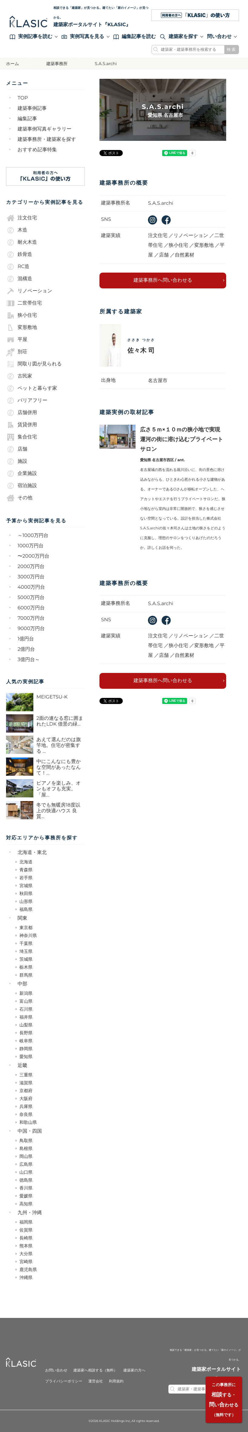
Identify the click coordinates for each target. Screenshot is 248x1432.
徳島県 (25, 1180)
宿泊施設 (21, 485)
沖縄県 (25, 1277)
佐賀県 (25, 1230)
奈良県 (25, 1114)
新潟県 (25, 993)
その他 (19, 498)
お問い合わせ (56, 1370)
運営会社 (95, 1381)
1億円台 (26, 639)
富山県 (25, 1001)
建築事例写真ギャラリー (45, 129)
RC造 (17, 266)
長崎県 (25, 1238)
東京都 (25, 927)
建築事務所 (57, 63)
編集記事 (27, 119)
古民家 (19, 376)
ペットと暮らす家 (31, 388)
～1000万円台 (33, 535)
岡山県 (25, 1156)
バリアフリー (26, 400)
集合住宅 (21, 437)
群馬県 (25, 975)
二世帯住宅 (24, 303)
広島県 (25, 1164)
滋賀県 (25, 1082)
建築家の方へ (134, 1370)
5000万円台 (31, 598)
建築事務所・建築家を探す (47, 139)
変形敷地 (21, 327)
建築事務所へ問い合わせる (162, 280)
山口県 (25, 1172)
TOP (23, 98)
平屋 (16, 339)
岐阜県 (25, 1041)
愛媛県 (25, 1196)
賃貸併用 (21, 425)
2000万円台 (31, 567)
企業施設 (21, 473)
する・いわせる (223, 1399)
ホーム (12, 63)
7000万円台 (31, 618)
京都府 (25, 1090)
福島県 (25, 909)
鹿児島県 (28, 1269)
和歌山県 (28, 1122)
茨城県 (25, 959)
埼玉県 (25, 951)
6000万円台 (31, 608)
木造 (16, 230)
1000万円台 (31, 546)
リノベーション (29, 291)
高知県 (25, 1204)
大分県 (25, 1253)
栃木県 (25, 967)
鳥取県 (25, 1140)
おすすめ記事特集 (37, 150)
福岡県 (25, 1222)
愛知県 (25, 1056)
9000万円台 (31, 629)
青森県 (25, 870)
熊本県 (25, 1246)
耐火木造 (21, 242)
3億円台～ (29, 660)
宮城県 (25, 885)
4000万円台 (31, 587)
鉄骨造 (19, 254)
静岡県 (25, 1048)
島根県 (25, 1148)
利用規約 (116, 1381)
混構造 (19, 279)
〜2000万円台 (33, 556)
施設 (16, 461)
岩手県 (25, 877)
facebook (166, 220)
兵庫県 (25, 1106)
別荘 (16, 352)
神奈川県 (28, 935)
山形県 (25, 901)
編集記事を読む (134, 37)
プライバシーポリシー (63, 1381)
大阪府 (25, 1098)
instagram (152, 220)
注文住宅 (21, 218)
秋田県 (25, 893)
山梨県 (25, 1025)
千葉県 (25, 943)
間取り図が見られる (34, 364)
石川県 (25, 1009)
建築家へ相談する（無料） (95, 1370)
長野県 (25, 1033)
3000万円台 (31, 577)
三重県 (25, 1075)
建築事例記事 (32, 108)
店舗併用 (21, 412)
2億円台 (26, 649)
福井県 (25, 1017)
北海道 (25, 862)
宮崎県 (25, 1261)
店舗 (16, 449)
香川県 (25, 1188)
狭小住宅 (21, 315)
